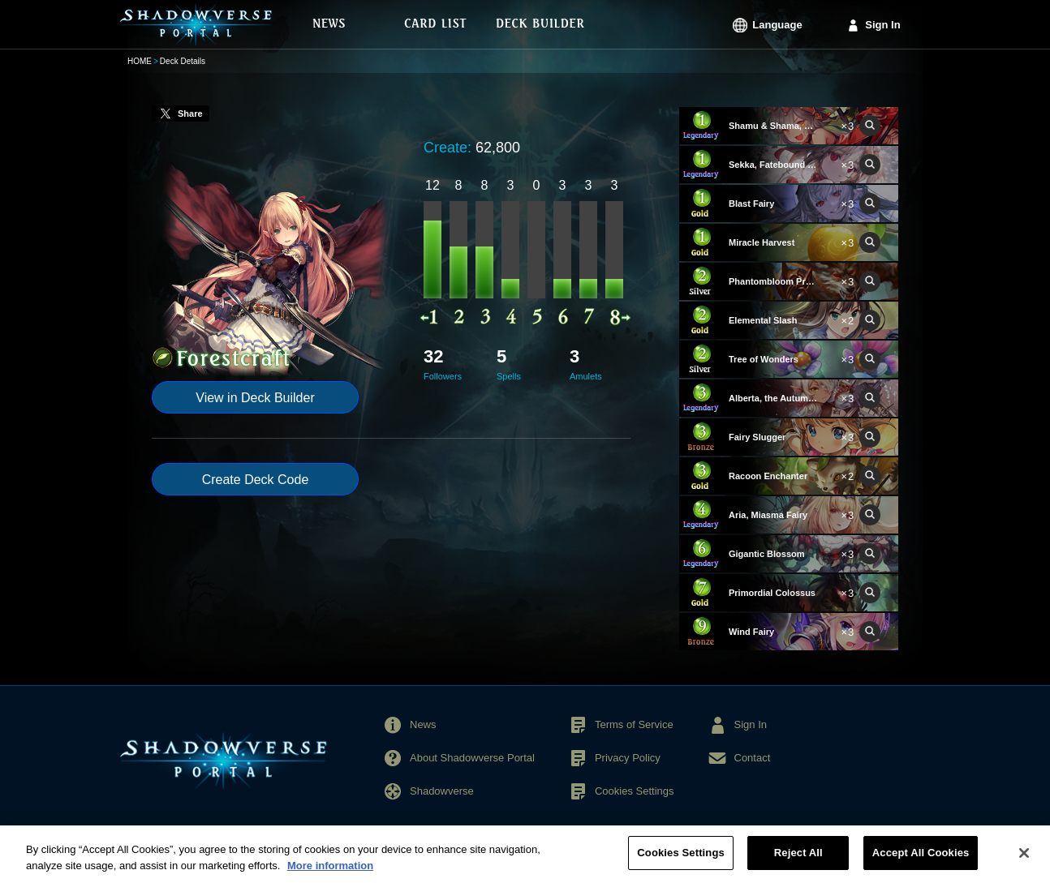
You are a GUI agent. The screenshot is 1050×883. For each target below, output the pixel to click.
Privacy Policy (628, 758)
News (423, 724)
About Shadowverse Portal (472, 758)
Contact (752, 758)
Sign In (882, 25)
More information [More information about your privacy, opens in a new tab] (330, 872)
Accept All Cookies (921, 860)
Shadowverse (442, 791)
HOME (139, 61)
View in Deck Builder (255, 398)
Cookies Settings (634, 791)
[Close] (1024, 859)
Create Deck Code (255, 480)
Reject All (798, 860)
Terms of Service (634, 724)
